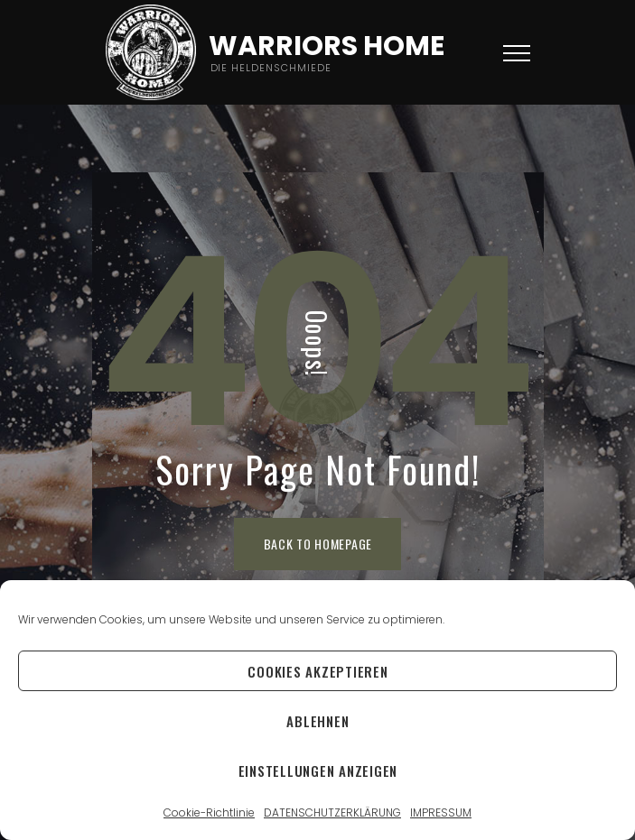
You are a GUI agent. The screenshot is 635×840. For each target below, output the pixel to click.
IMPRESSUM (441, 812)
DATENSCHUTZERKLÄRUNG (332, 812)
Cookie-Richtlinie (209, 812)
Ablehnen (317, 721)
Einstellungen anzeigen (318, 770)
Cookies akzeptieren (317, 671)
